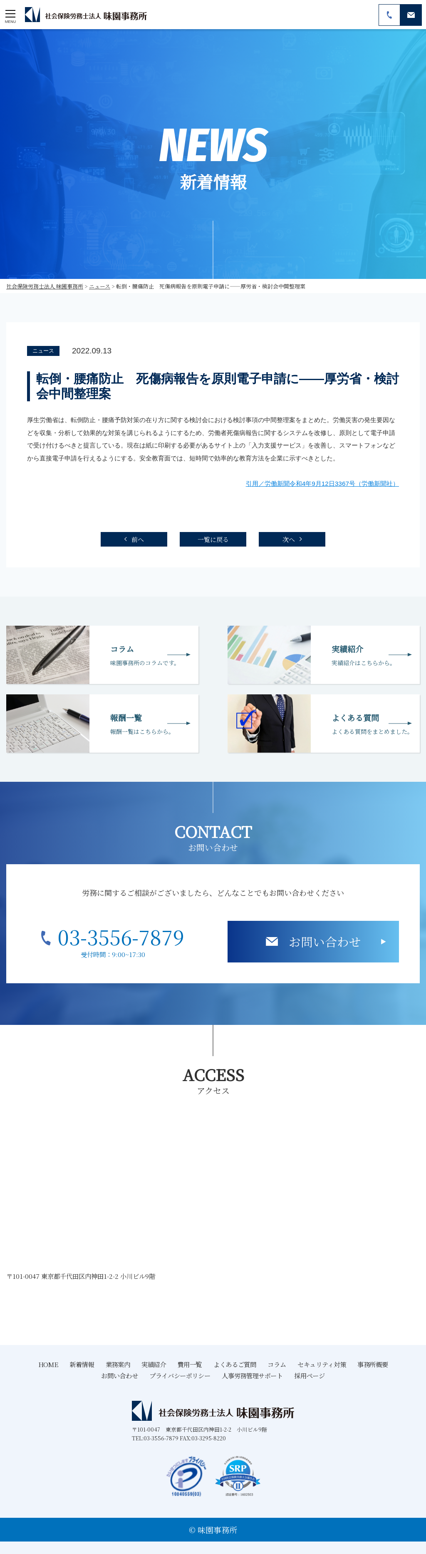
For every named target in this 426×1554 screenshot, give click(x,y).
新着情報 (81, 1364)
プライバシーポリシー (179, 1375)
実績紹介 (153, 1364)
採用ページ (309, 1375)
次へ (288, 539)
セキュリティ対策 (321, 1364)
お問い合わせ (325, 941)
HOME (48, 1364)
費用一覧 (190, 1364)
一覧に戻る (213, 539)
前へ (137, 539)
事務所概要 (372, 1364)
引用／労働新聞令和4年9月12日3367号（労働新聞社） (322, 483)
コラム (276, 1364)
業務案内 (118, 1364)
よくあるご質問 (234, 1364)
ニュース (43, 351)
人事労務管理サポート (252, 1375)
